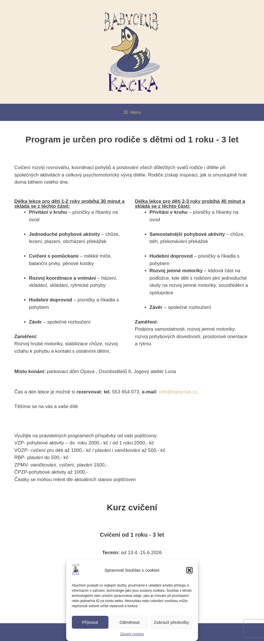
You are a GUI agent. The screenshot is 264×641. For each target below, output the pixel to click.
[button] (189, 570)
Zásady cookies (132, 634)
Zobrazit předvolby (171, 622)
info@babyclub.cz (178, 392)
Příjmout (90, 622)
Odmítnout (130, 622)
